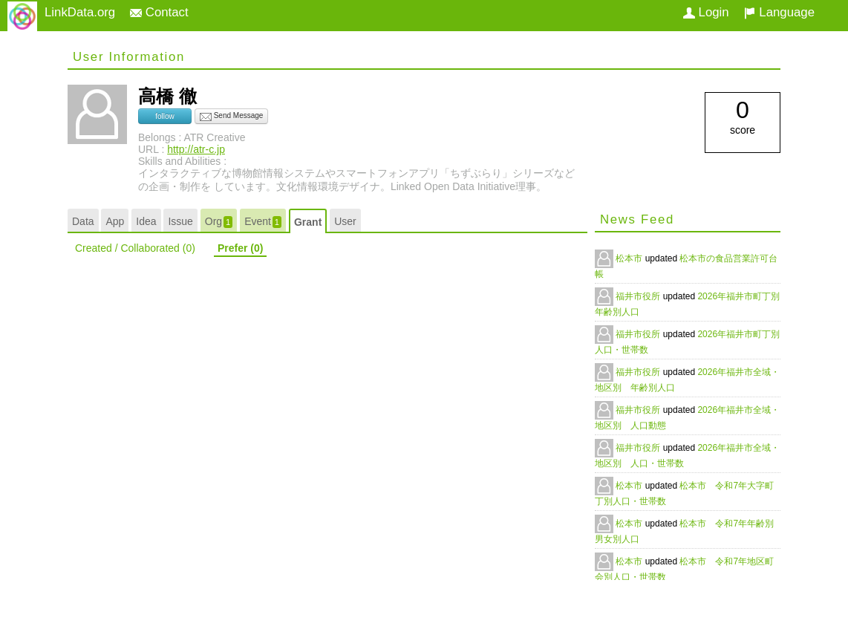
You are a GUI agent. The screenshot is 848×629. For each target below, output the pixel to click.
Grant (308, 222)
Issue (180, 221)
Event (262, 221)
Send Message (232, 116)
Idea (146, 221)
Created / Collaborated (135, 248)
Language (779, 12)
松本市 (630, 258)
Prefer (240, 248)
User (345, 221)
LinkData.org (80, 12)
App (114, 221)
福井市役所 (639, 296)
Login (706, 12)
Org (218, 221)
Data (83, 221)
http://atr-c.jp (196, 149)
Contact (159, 12)
